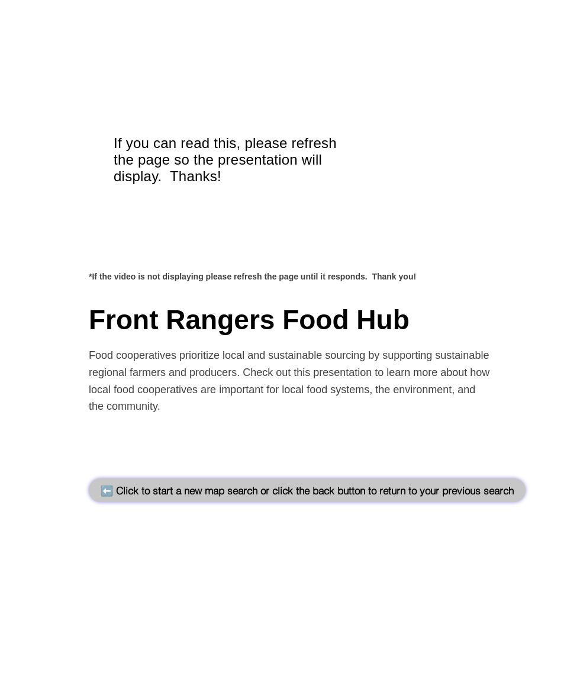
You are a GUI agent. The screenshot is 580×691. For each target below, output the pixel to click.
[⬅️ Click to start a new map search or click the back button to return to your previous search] (307, 490)
